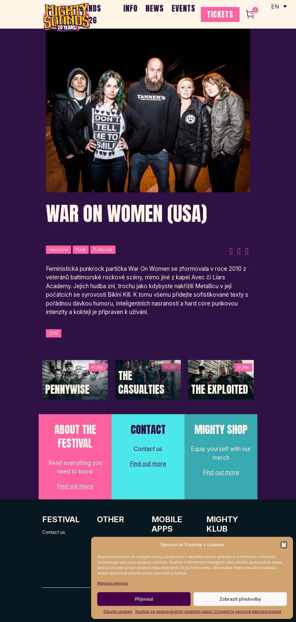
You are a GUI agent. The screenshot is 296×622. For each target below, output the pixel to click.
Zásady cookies (117, 611)
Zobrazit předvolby (240, 599)
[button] (284, 545)
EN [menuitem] (274, 6)
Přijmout (144, 599)
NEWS (155, 8)
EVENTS (183, 8)
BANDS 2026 (90, 14)
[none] (278, 6)
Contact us (53, 532)
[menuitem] (278, 6)
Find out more (75, 486)
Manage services (112, 583)
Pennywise (67, 390)
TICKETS (220, 14)
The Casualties (141, 383)
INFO (130, 8)
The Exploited (219, 390)
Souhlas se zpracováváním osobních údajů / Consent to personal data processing (208, 611)
